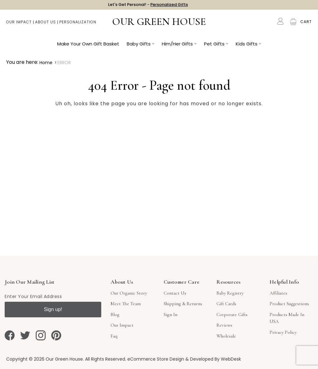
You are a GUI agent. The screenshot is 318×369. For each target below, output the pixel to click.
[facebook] (10, 335)
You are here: (22, 62)
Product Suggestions (289, 303)
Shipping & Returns (183, 303)
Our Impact (19, 25)
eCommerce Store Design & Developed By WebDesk (184, 359)
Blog (115, 314)
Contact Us (175, 293)
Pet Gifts (216, 47)
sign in (170, 314)
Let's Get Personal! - (148, 6)
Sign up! (53, 309)
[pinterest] (56, 335)
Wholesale (226, 336)
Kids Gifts (248, 47)
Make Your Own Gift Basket (88, 47)
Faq (114, 336)
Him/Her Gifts (179, 47)
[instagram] (41, 335)
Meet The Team (126, 303)
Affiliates (278, 293)
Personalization (77, 25)
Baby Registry (229, 293)
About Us (45, 25)
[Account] (280, 24)
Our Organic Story (129, 293)
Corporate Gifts (232, 314)
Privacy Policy (283, 332)
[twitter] (25, 335)
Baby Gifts (140, 47)
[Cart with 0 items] (306, 25)
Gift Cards (226, 303)
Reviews (224, 325)
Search (267, 24)
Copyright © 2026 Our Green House (44, 359)
